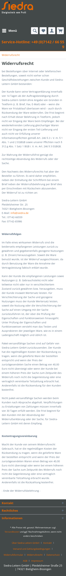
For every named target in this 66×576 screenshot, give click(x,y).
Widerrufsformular (13, 554)
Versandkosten (12, 531)
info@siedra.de (20, 213)
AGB (25, 560)
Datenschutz (53, 554)
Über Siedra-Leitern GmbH (25, 542)
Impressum (37, 560)
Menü (9, 30)
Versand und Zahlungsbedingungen (31, 548)
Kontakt (47, 542)
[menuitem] (9, 30)
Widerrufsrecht (35, 554)
